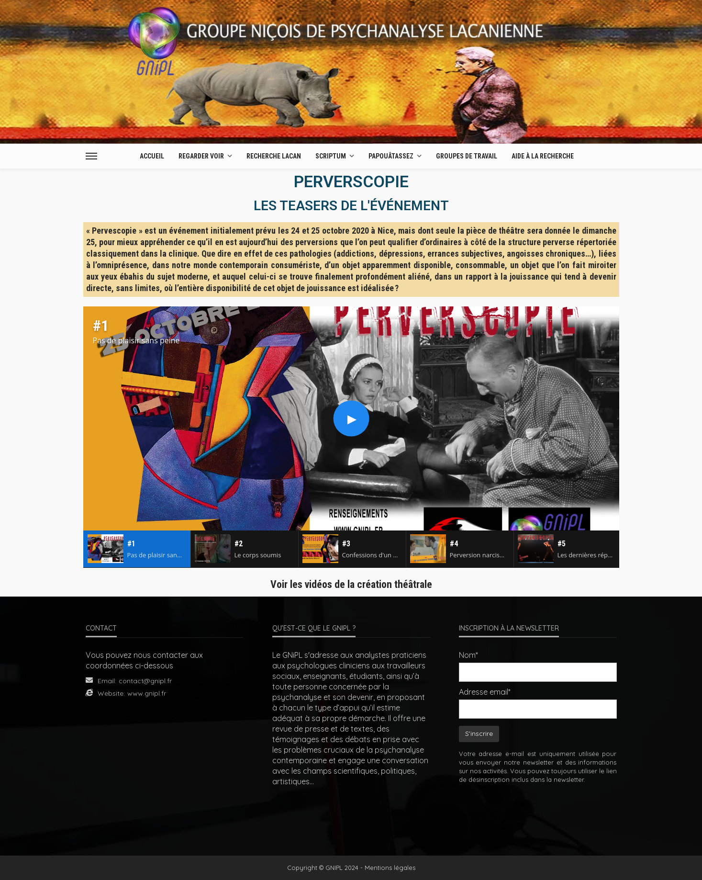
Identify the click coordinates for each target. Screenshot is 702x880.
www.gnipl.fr (146, 693)
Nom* (468, 655)
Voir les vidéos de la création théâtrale (351, 584)
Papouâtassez (390, 156)
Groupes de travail (466, 156)
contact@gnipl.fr (145, 681)
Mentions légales (390, 867)
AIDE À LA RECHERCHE (543, 156)
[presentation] (538, 813)
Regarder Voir (201, 156)
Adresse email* (485, 692)
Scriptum (330, 156)
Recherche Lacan (273, 156)
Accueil (152, 156)
